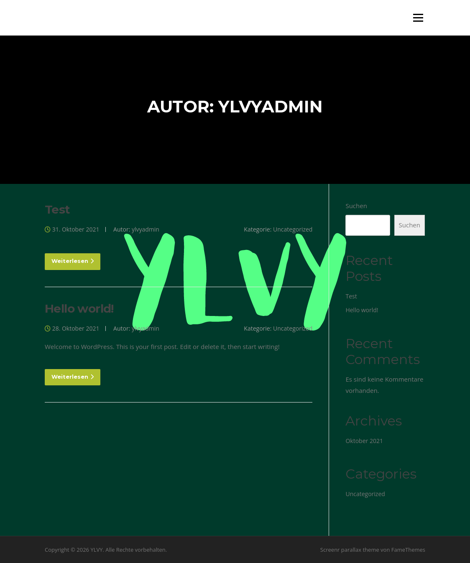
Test (57, 209)
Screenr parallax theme (349, 549)
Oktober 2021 (364, 441)
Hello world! (79, 308)
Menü (418, 17)
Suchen (356, 205)
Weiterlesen (72, 260)
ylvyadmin (145, 229)
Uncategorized (292, 229)
